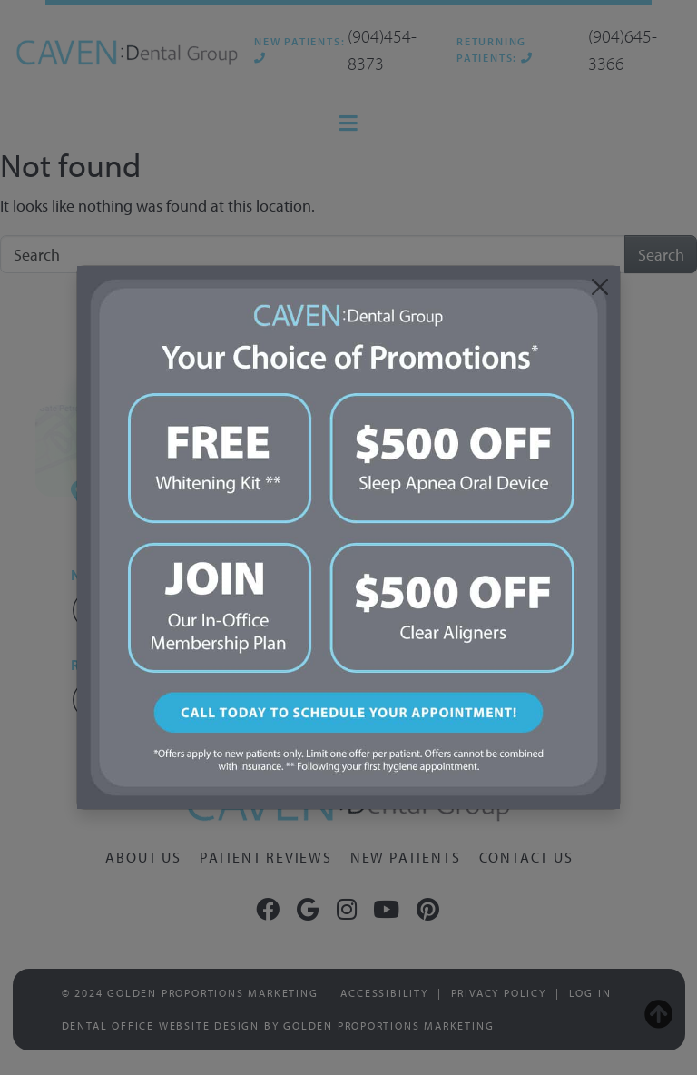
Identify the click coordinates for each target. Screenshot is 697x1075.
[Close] (599, 286)
